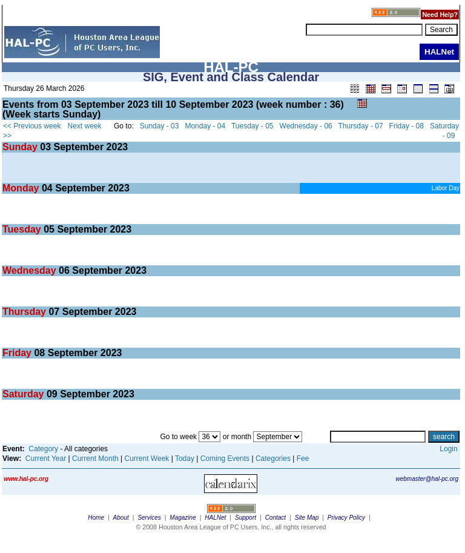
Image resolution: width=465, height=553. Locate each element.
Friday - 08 (406, 126)
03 (45, 147)
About (121, 517)
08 (39, 353)
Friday (18, 353)
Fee (303, 458)
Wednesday (30, 270)
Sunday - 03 (159, 126)
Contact (275, 517)
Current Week (147, 458)
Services (148, 517)
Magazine (183, 517)
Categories (273, 458)
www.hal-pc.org (26, 478)
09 (52, 394)
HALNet (215, 517)
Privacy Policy (346, 517)
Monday (22, 188)
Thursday (25, 311)
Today (184, 458)
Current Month (95, 458)
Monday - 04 (205, 126)
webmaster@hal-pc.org (426, 478)
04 (47, 188)
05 (49, 229)
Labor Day (446, 188)
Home (96, 517)
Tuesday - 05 (252, 126)
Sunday (21, 147)
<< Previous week (32, 126)
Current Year (45, 458)
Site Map (306, 517)
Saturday (24, 394)
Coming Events (224, 458)
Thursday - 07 (360, 126)
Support (245, 517)
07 (53, 311)
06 (64, 270)
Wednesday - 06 (306, 126)
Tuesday (23, 229)
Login (448, 449)
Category (43, 449)
